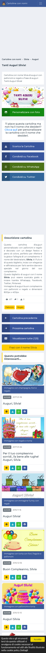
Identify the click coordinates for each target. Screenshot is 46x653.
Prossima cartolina (18, 328)
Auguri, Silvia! (12, 403)
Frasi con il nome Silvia (23, 347)
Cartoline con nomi (11, 59)
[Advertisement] (23, 32)
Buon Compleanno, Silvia (20, 569)
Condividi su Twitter (18, 177)
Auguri (35, 59)
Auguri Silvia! (11, 516)
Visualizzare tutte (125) (20, 338)
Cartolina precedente (19, 318)
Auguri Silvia (11, 619)
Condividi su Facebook (20, 156)
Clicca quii (11, 129)
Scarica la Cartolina (18, 146)
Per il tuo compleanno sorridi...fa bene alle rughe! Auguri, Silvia (21, 456)
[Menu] (40, 3)
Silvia (26, 59)
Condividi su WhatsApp (20, 167)
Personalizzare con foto (21, 112)
